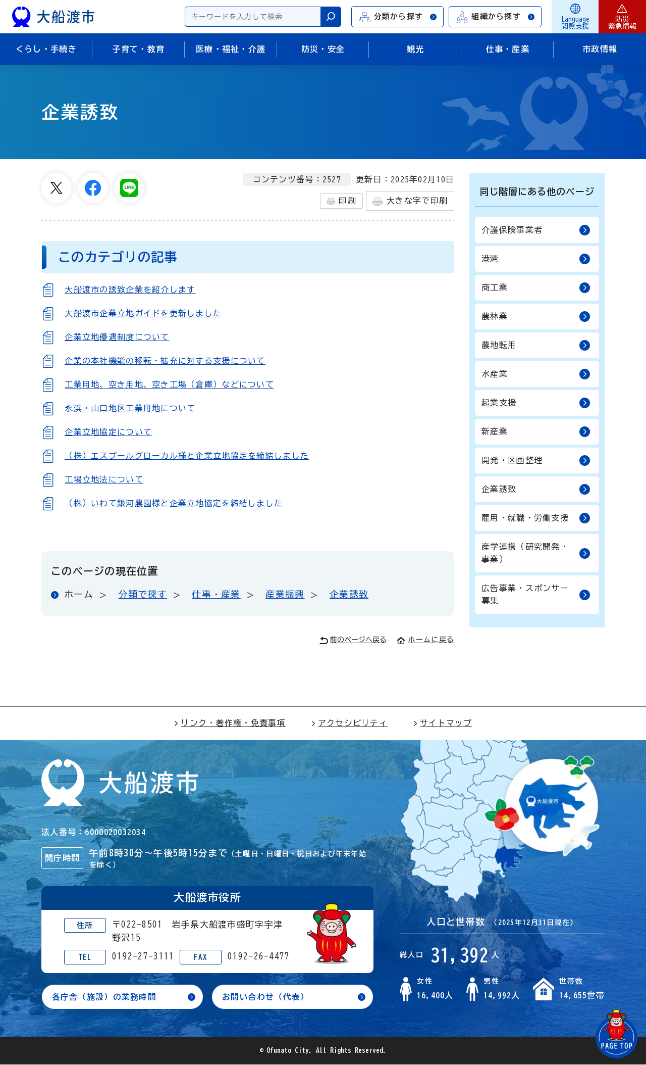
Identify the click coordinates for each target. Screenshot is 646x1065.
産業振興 (284, 594)
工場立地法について (104, 479)
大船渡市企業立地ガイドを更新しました (143, 313)
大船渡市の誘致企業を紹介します (130, 289)
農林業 (535, 316)
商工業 (535, 287)
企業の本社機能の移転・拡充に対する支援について (165, 361)
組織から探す (495, 17)
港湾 (535, 259)
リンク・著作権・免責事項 (229, 723)
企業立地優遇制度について (117, 337)
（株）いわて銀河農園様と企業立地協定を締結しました (174, 503)
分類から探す (398, 17)
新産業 (535, 431)
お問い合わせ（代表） (265, 997)
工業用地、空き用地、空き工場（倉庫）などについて (169, 384)
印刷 (341, 201)
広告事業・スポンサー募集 (535, 594)
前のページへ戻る (353, 640)
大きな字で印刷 (410, 201)
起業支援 (535, 403)
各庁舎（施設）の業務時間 (104, 997)
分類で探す (142, 594)
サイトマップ (442, 723)
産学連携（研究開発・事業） (535, 553)
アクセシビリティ (349, 723)
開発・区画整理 (535, 460)
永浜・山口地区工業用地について (130, 408)
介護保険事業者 (535, 230)
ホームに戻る (425, 639)
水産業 (535, 374)
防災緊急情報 (622, 17)
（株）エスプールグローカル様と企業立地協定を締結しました (187, 456)
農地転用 (535, 345)
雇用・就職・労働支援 (535, 518)
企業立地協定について (108, 432)
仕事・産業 (216, 594)
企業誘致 (349, 594)
